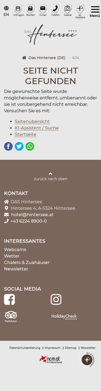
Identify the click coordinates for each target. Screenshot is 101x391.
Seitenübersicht (32, 121)
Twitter (19, 146)
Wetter (12, 256)
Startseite (25, 134)
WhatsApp (30, 146)
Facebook (8, 146)
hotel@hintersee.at (32, 214)
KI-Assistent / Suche (37, 128)
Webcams (15, 249)
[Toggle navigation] (95, 12)
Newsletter (16, 268)
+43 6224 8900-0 (25, 221)
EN (6, 14)
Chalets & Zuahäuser (27, 262)
